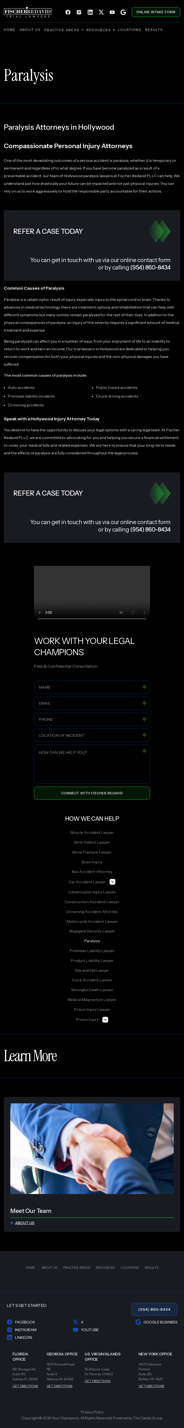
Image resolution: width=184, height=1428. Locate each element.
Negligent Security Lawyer (92, 931)
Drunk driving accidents (117, 396)
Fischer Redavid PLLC (137, 175)
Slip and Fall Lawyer (92, 970)
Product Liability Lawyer (92, 960)
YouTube (86, 1330)
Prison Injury (92, 1020)
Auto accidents (21, 387)
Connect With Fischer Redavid (92, 793)
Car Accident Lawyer (92, 882)
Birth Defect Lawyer (92, 842)
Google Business (156, 1322)
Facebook (21, 1322)
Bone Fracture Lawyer (92, 852)
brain (146, 299)
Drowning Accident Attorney (92, 911)
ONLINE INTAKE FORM (155, 12)
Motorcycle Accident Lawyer (92, 921)
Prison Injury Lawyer (92, 1009)
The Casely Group (147, 1418)
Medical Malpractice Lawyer (92, 999)
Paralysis (92, 940)
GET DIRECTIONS (25, 1386)
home (10, 30)
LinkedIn (19, 1337)
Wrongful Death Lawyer (92, 989)
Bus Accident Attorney (92, 871)
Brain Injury (92, 862)
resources (100, 30)
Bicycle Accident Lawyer (92, 832)
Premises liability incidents (31, 396)
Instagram (21, 1330)
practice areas (64, 30)
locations (129, 30)
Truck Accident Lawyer (92, 979)
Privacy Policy (92, 1412)
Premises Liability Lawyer (92, 950)
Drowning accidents (26, 405)
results (154, 30)
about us (30, 30)
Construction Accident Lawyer (92, 901)
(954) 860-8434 (154, 1309)
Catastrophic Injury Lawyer (92, 892)
